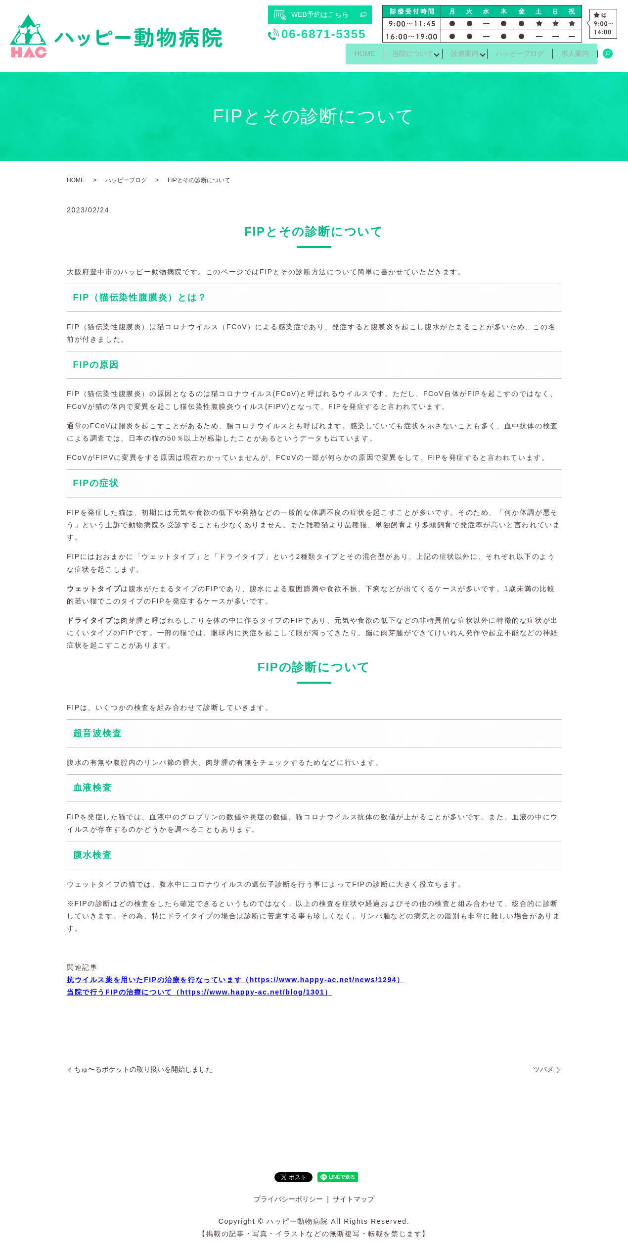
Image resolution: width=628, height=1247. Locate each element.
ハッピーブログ (514, 56)
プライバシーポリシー (288, 1199)
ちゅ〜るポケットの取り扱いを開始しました (143, 1069)
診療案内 (455, 56)
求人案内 (573, 56)
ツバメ (543, 1069)
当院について (400, 56)
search (607, 56)
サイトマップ (353, 1199)
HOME (348, 56)
